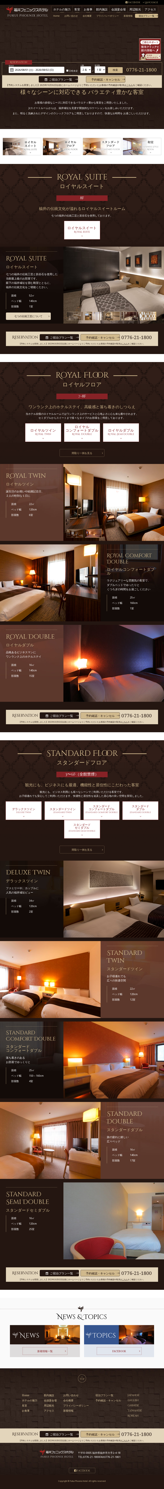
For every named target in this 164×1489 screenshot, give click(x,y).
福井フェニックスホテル (27, 12)
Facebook (134, 2)
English (133, 1400)
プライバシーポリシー (107, 15)
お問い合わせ (71, 15)
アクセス (150, 9)
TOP (82, 1378)
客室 (77, 9)
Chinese (133, 1405)
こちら (129, 85)
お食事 (88, 9)
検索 (115, 70)
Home (56, 15)
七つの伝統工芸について (28, 316)
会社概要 (87, 15)
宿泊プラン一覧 (146, 15)
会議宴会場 (118, 9)
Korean (133, 1416)
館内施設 (102, 9)
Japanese (134, 1395)
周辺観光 (135, 9)
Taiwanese (135, 1410)
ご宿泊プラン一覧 (60, 79)
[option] (75, 316)
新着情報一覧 (45, 1351)
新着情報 (128, 15)
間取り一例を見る (82, 453)
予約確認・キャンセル (105, 79)
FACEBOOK (119, 1351)
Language (151, 2)
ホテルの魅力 (62, 9)
